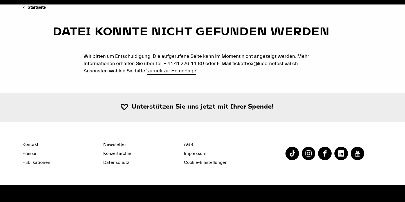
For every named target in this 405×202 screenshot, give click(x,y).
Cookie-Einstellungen (206, 162)
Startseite (37, 7)
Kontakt (30, 144)
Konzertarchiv (117, 153)
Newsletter (114, 144)
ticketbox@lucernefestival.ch (265, 63)
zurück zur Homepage (171, 71)
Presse (29, 153)
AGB (188, 144)
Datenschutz (116, 162)
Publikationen (36, 162)
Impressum (195, 153)
